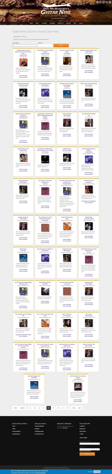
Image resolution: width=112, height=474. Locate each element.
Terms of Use (64, 470)
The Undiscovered (39, 434)
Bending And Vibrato (23, 217)
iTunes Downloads (39, 426)
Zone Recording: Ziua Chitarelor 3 (45, 249)
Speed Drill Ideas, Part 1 (23, 148)
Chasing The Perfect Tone (89, 344)
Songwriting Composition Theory (23, 334)
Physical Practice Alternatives (67, 282)
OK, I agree (90, 472)
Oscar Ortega (45, 152)
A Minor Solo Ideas (67, 113)
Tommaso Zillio (23, 55)
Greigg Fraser (89, 182)
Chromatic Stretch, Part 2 (23, 83)
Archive (68, 23)
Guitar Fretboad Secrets (67, 217)
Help (75, 23)
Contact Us (82, 426)
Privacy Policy (74, 470)
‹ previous (22, 408)
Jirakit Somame (88, 51)
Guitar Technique (23, 75)
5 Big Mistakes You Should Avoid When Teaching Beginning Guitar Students (45, 115)
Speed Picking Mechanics (45, 282)
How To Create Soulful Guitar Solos (45, 314)
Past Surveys (83, 431)
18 (30, 408)
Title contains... (16, 43)
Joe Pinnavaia (45, 220)
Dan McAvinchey (16, 431)
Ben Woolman (67, 315)
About (13, 428)
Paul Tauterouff (78, 379)
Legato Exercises (67, 148)
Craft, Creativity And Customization (23, 314)
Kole (89, 115)
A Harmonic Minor (89, 282)
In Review (37, 428)
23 (53, 408)
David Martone (45, 85)
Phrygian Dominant (66, 249)
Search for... (40, 43)
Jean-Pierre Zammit (23, 85)
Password (82, 447)
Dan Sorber (45, 284)
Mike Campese (88, 85)
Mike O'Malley (67, 115)
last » (80, 408)
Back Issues (82, 428)
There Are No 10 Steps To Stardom (45, 344)
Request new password (85, 451)
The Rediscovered (39, 431)
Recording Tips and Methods (89, 201)
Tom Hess (45, 118)
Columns (44, 23)
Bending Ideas (88, 217)
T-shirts (81, 434)
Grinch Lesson (88, 314)
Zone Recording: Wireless (45, 83)
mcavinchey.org (16, 434)
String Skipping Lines (23, 180)
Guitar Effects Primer (89, 180)
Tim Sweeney (67, 53)
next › (74, 408)
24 (58, 408)
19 (34, 408)
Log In (80, 23)
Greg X (67, 218)
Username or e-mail (85, 441)
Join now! (65, 428)
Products (60, 23)
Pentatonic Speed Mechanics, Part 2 (88, 50)
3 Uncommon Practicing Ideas (89, 113)
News (37, 23)
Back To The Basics (67, 314)
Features (52, 23)
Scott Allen (67, 86)
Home (31, 23)
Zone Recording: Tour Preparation (67, 344)
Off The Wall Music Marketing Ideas (23, 282)
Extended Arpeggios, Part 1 (34, 376)
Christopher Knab (45, 53)
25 (62, 408)
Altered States (23, 249)
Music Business (45, 74)
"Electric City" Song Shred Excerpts (88, 83)
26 (67, 408)
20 (39, 408)
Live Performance (45, 105)
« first (15, 408)
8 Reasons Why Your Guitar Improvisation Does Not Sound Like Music (23, 52)
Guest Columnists (23, 77)
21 (44, 408)
